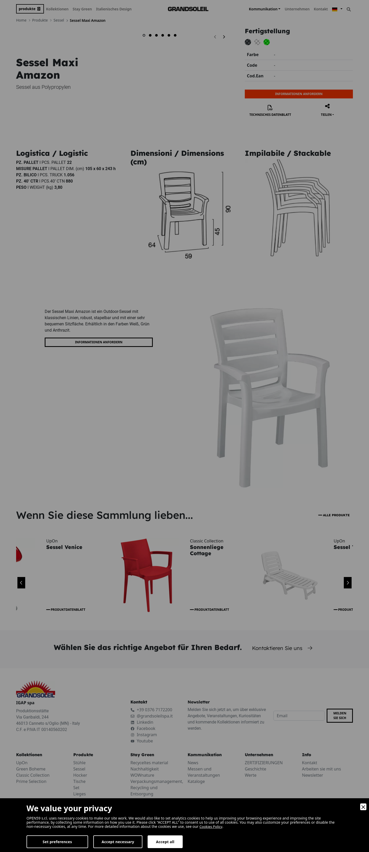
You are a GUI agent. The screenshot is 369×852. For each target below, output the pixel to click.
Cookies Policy (212, 826)
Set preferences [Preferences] (57, 841)
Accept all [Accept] (165, 841)
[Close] (363, 806)
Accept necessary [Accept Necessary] (118, 841)
